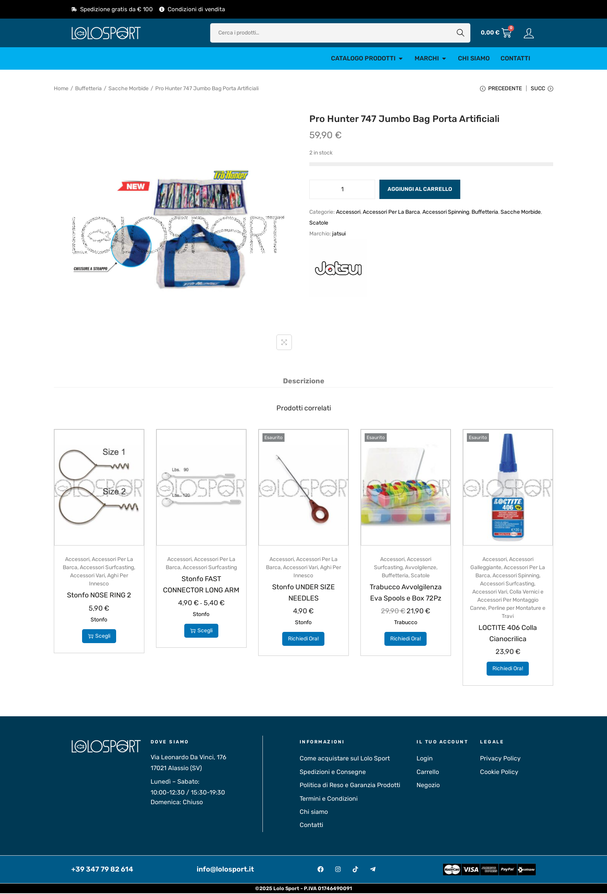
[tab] (303, 382)
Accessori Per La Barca (391, 213)
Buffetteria (88, 88)
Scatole (318, 224)
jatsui (339, 235)
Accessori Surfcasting (107, 568)
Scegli (99, 636)
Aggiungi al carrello (420, 190)
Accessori (348, 213)
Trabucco (405, 623)
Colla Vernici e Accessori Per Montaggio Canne (507, 601)
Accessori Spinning (445, 213)
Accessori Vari (87, 576)
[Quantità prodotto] (342, 190)
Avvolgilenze (420, 568)
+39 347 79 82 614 (102, 870)
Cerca (460, 32)
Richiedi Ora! (303, 640)
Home (61, 88)
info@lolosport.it (225, 870)
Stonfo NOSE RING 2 (99, 596)
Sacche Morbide (128, 88)
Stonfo (99, 620)
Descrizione (303, 382)
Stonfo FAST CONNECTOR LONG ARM (201, 590)
